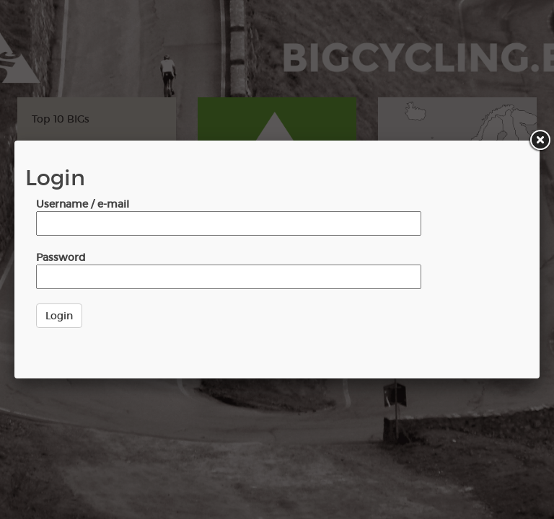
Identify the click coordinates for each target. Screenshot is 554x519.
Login (59, 315)
